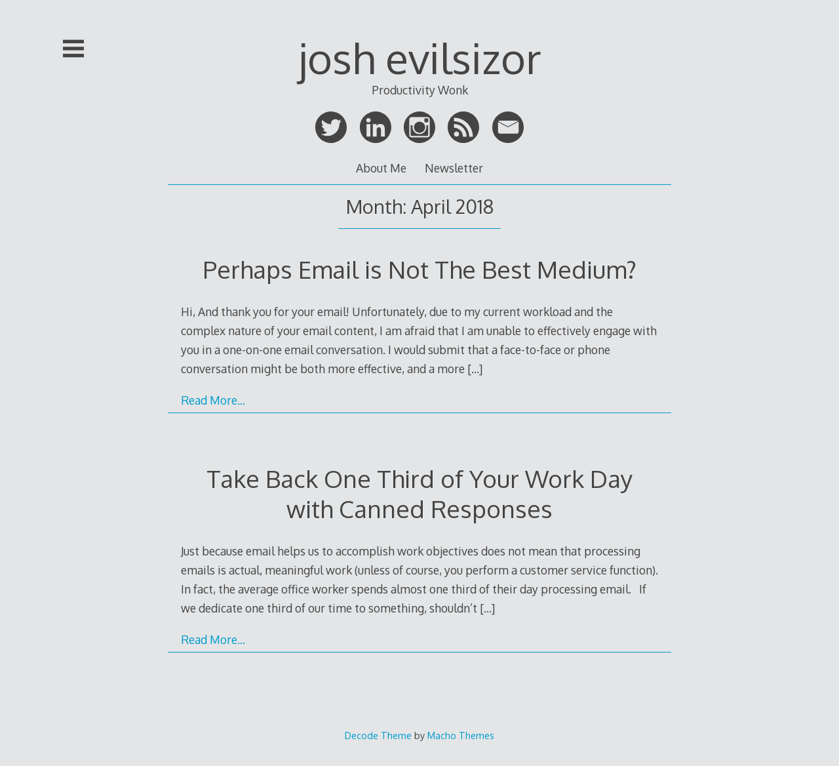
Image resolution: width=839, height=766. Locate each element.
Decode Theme (378, 735)
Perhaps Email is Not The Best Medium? (419, 269)
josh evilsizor (419, 57)
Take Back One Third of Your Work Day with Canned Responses (419, 493)
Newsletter (454, 168)
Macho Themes (460, 735)
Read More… (213, 400)
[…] (474, 368)
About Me (381, 168)
